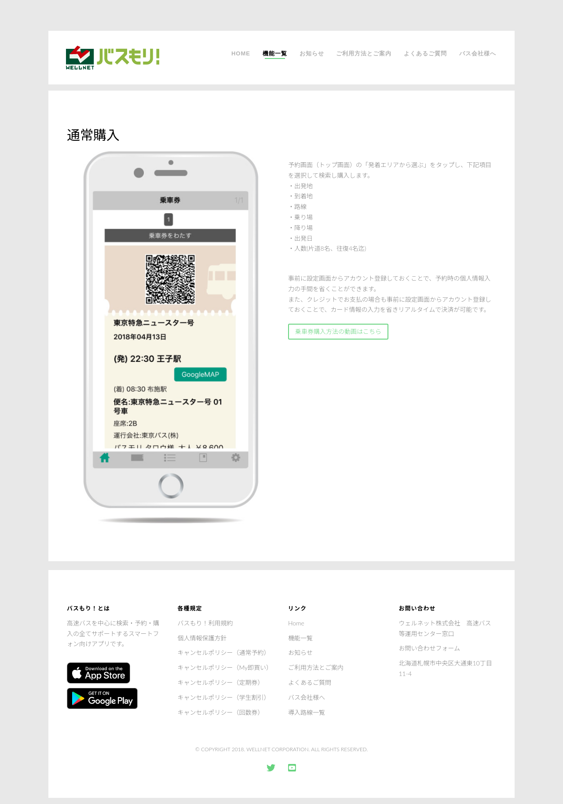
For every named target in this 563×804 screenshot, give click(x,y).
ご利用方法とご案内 (363, 53)
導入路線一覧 (306, 712)
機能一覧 (275, 53)
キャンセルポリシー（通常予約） (224, 652)
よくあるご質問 (425, 53)
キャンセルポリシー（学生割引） (224, 697)
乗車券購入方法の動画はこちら (338, 331)
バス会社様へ (477, 53)
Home (240, 53)
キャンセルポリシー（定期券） (221, 682)
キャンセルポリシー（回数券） (221, 712)
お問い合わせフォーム (430, 648)
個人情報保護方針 (202, 638)
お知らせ (312, 53)
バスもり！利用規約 (205, 623)
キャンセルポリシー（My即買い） (225, 667)
